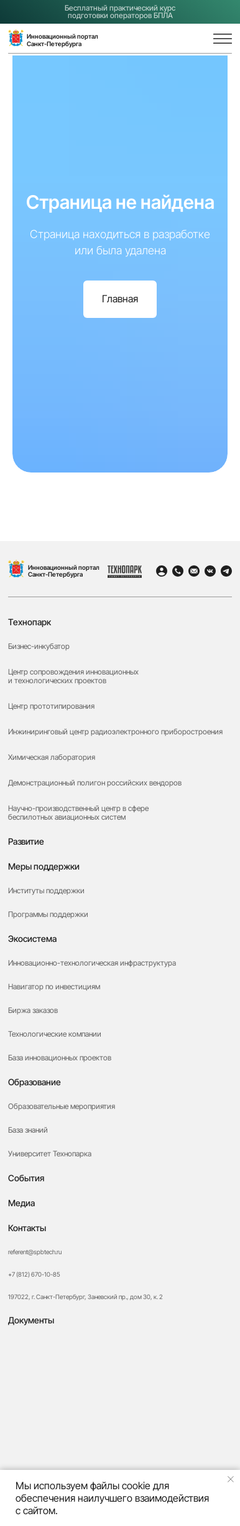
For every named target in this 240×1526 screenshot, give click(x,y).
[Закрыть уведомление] (230, 1479)
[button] (119, 1398)
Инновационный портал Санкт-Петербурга (63, 571)
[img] (195, 38)
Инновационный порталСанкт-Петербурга (62, 39)
